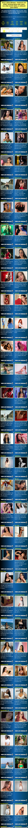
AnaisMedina (4, 771)
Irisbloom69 (3, 512)
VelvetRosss (4, 685)
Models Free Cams (21, 23)
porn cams (11, 811)
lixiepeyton (17, 706)
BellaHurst (3, 706)
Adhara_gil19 (18, 146)
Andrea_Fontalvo (5, 404)
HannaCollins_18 (5, 663)
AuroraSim (3, 275)
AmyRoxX (3, 232)
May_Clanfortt (18, 232)
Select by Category (16, 35)
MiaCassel (17, 297)
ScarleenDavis (4, 318)
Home (8, 35)
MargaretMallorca (5, 60)
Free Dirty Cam (17, 23)
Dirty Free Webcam (12, 23)
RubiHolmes (18, 426)
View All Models (5, 28)
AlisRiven (3, 39)
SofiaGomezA (18, 512)
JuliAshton (17, 189)
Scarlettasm (3, 362)
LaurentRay (17, 598)
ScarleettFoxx (4, 577)
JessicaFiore (4, 189)
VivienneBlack (4, 146)
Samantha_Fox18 (5, 81)
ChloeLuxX (3, 383)
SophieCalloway (4, 448)
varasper (3, 340)
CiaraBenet (17, 39)
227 (18, 31)
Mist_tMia (17, 491)
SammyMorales (18, 318)
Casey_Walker (18, 620)
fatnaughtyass (4, 642)
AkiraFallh (3, 297)
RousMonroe (4, 103)
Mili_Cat (16, 448)
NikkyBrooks (4, 556)
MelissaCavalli (18, 168)
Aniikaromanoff (4, 620)
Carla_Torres (4, 125)
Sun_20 (16, 254)
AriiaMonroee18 (18, 728)
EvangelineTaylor (19, 60)
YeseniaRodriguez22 (19, 556)
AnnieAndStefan (19, 750)
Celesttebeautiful (19, 210)
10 (9, 31)
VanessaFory (18, 404)
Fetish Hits (19, 827)
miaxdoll (3, 491)
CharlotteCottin (18, 125)
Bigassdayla (18, 103)
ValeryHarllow (18, 663)
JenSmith (17, 275)
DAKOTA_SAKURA (19, 383)
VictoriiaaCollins (5, 210)
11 (12, 31)
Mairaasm (17, 81)
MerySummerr (18, 340)
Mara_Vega (3, 534)
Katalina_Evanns (5, 168)
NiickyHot (3, 598)
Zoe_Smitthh (4, 254)
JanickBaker (18, 577)
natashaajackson (19, 685)
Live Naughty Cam (3, 23)
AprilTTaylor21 (18, 534)
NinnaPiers (3, 426)
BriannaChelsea (4, 728)
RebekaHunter (18, 469)
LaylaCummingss (19, 642)
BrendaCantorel (4, 750)
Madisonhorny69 (19, 362)
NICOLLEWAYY (18, 771)
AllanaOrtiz (3, 469)
